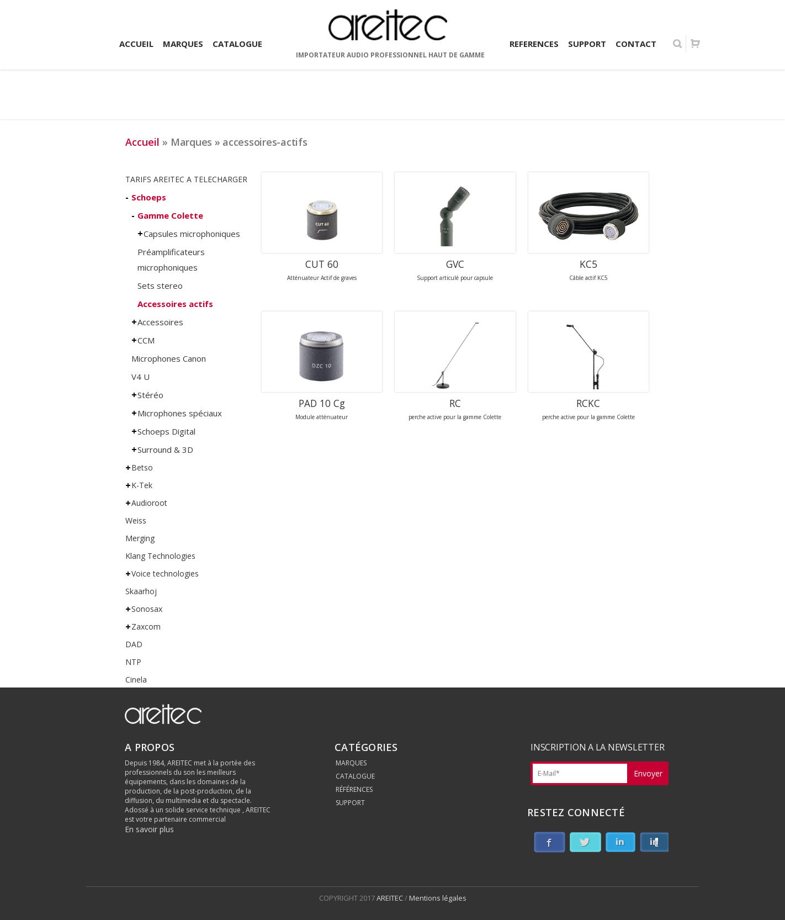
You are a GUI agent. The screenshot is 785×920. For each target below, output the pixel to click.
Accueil (142, 142)
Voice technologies (165, 573)
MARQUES (351, 763)
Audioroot (149, 503)
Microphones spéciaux (179, 413)
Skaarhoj (141, 591)
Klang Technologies (160, 556)
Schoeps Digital (166, 431)
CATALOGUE (355, 776)
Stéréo (150, 394)
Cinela (136, 679)
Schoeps (148, 197)
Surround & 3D (165, 449)
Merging (140, 538)
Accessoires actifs (175, 303)
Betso (142, 467)
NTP (133, 662)
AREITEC (390, 898)
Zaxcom (146, 626)
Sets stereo (160, 285)
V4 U (140, 376)
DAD (133, 644)
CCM (146, 340)
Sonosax (146, 609)
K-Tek (141, 485)
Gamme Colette (170, 215)
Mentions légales (437, 898)
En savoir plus (149, 829)
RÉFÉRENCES (354, 789)
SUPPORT (350, 802)
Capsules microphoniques (192, 233)
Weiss (135, 520)
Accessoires (160, 321)
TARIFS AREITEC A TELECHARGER (186, 179)
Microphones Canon (168, 358)
